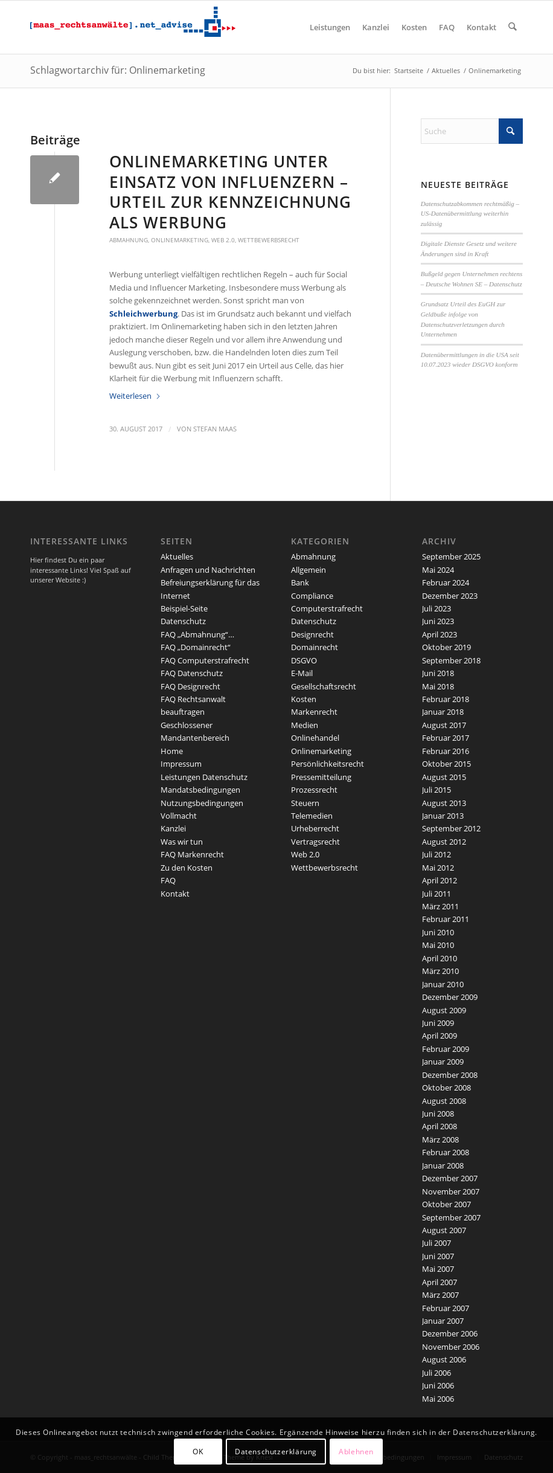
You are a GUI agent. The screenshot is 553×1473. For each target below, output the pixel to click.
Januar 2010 (443, 984)
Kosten (303, 699)
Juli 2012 (436, 854)
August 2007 (444, 1230)
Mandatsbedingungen (200, 789)
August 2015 (444, 777)
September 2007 (451, 1217)
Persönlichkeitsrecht (327, 763)
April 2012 (439, 880)
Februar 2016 (445, 751)
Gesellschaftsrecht (323, 686)
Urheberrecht (315, 828)
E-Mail (302, 673)
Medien (304, 725)
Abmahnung (128, 240)
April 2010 (439, 958)
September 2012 (451, 828)
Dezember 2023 (450, 595)
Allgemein (308, 569)
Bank (300, 582)
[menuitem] (330, 27)
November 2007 (450, 1191)
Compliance (312, 595)
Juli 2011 (436, 893)
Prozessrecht (314, 789)
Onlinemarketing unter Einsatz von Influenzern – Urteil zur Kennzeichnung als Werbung (230, 191)
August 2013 (444, 803)
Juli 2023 (436, 608)
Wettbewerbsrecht (268, 240)
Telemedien (312, 815)
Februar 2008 (445, 1152)
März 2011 (440, 906)
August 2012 (444, 841)
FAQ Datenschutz (192, 673)
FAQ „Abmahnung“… (197, 634)
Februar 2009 (445, 1048)
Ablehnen (356, 1451)
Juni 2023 (438, 621)
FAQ (168, 880)
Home (172, 751)
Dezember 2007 (450, 1178)
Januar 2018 (443, 711)
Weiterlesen (135, 395)
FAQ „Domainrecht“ (196, 647)
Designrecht (312, 634)
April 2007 (439, 1282)
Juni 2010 (438, 932)
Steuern (305, 803)
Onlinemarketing (179, 240)
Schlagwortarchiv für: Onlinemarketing (117, 70)
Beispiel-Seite (184, 608)
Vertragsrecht (315, 841)
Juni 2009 (438, 1022)
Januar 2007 (443, 1320)
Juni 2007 (438, 1256)
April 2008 (439, 1126)
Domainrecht (314, 647)
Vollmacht (179, 815)
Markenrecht (314, 711)
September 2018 (451, 660)
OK (198, 1451)
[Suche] (513, 27)
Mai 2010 (438, 945)
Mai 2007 (438, 1268)
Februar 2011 (445, 919)
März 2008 (440, 1139)
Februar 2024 (445, 582)
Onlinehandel (315, 737)
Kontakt (175, 893)
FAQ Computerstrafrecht (205, 660)
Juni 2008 (438, 1113)
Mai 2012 (438, 867)
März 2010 (440, 970)
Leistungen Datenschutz (204, 777)
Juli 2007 (436, 1242)
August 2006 (444, 1359)
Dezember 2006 (450, 1333)
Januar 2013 (443, 815)
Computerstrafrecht (327, 608)
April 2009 (439, 1035)
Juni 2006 (438, 1385)
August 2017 (444, 725)
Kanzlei (173, 828)
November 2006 (450, 1346)
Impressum (181, 763)
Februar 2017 (445, 737)
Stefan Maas (215, 429)
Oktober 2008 (446, 1087)
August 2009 (444, 1010)
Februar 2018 (445, 699)
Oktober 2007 (446, 1204)
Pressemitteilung (321, 777)
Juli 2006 (436, 1372)
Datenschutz (183, 621)
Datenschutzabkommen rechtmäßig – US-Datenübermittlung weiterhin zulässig (470, 213)
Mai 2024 (438, 569)
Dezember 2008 (450, 1074)
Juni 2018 (438, 673)
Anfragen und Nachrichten (208, 569)
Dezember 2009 (450, 996)
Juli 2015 (436, 789)
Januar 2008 (443, 1165)
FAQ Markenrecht (192, 854)
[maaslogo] (132, 27)
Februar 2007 (445, 1308)
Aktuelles (177, 556)
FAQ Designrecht (190, 686)
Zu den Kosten (187, 867)
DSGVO (304, 660)
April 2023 (439, 634)
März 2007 (440, 1294)
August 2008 (444, 1100)
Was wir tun (182, 841)
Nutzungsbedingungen (202, 803)
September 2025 (451, 556)
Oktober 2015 (446, 763)
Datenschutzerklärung (276, 1451)
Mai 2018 (438, 686)
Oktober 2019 (446, 647)
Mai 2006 (438, 1398)
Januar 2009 (443, 1061)
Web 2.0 (223, 240)
